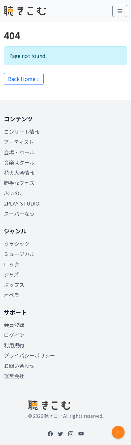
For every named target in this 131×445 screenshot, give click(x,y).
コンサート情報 (22, 131)
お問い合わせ (19, 365)
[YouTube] (81, 433)
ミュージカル (19, 254)
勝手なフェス (19, 183)
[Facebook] (50, 433)
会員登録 (14, 324)
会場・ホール (19, 152)
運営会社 (14, 376)
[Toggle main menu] (119, 11)
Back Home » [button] (23, 79)
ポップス (14, 284)
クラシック (16, 243)
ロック (11, 264)
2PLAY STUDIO (21, 203)
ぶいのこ (14, 193)
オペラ (11, 295)
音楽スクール (19, 162)
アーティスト (19, 142)
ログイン (14, 335)
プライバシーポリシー (29, 355)
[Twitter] (60, 433)
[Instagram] (70, 433)
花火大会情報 (19, 172)
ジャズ (11, 274)
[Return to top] (118, 432)
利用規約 (14, 345)
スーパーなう (19, 213)
